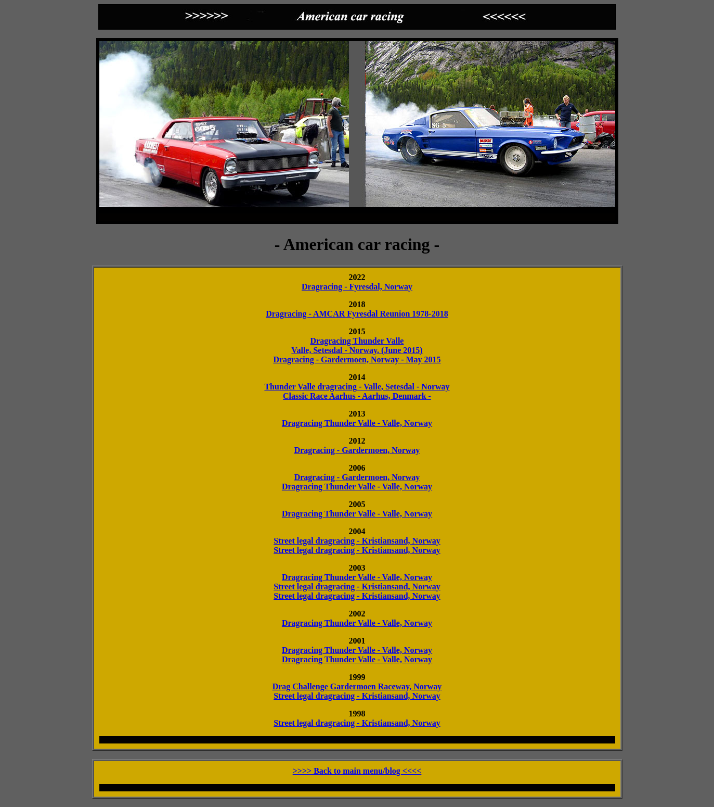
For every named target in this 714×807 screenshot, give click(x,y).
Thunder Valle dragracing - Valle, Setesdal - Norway (356, 386)
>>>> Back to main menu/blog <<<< (357, 770)
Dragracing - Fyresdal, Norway (357, 286)
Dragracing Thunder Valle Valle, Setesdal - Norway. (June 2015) (356, 345)
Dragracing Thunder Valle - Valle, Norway (357, 423)
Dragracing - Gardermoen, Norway (357, 450)
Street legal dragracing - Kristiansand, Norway (357, 540)
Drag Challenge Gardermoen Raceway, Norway (357, 686)
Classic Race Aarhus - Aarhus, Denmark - (357, 396)
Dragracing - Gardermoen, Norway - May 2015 (356, 359)
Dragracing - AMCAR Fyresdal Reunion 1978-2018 (357, 313)
